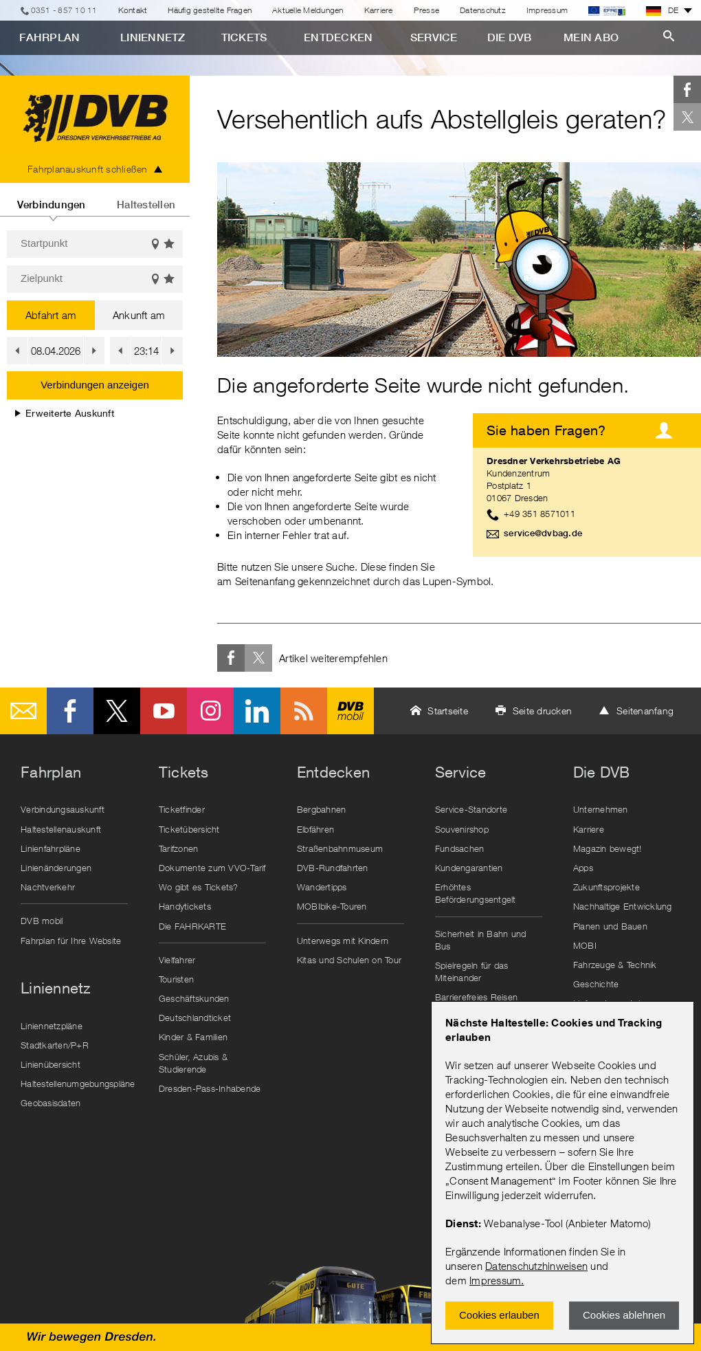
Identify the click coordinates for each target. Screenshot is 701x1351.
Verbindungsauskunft (62, 809)
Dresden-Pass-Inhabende (210, 1088)
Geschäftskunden (194, 998)
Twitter (687, 117)
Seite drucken (542, 710)
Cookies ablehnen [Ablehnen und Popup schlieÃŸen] (624, 1315)
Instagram (210, 711)
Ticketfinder (182, 809)
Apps (583, 867)
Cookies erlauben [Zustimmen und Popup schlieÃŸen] (499, 1315)
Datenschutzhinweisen (536, 1266)
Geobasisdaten (50, 1102)
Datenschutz (483, 10)
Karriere (378, 10)
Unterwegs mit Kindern (342, 940)
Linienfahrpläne (50, 848)
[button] (17, 350)
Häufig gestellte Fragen (210, 10)
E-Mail (23, 711)
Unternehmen (600, 809)
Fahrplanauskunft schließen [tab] (87, 169)
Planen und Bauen (610, 926)
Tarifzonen (179, 848)
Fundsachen (460, 848)
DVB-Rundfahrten (332, 867)
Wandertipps (322, 886)
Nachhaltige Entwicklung (622, 906)
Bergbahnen (321, 809)
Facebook (687, 89)
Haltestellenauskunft (61, 829)
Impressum (495, 1280)
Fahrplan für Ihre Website (71, 940)
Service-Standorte (471, 809)
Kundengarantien (469, 867)
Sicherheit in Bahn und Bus (480, 940)
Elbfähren (315, 829)
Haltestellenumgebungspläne (78, 1083)
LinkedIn (257, 711)
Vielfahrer (177, 959)
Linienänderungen (56, 867)
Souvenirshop (462, 829)
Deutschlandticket (195, 1017)
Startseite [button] (447, 710)
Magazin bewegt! (607, 848)
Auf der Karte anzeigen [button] (155, 245)
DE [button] (662, 10)
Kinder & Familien (193, 1036)
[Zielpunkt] (95, 279)
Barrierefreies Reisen (476, 996)
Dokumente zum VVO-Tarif (212, 867)
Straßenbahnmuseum (340, 848)
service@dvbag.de (543, 533)
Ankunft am (139, 315)
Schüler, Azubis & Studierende (193, 1063)
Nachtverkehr (48, 886)
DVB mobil (350, 711)
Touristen (176, 979)
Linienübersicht (50, 1064)
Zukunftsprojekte (606, 886)
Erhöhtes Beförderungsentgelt (475, 893)
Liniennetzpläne (51, 1025)
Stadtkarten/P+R (55, 1045)
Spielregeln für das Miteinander (472, 971)
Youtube (163, 711)
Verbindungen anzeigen (95, 385)
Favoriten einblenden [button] (170, 244)
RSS (303, 711)
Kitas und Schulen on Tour (349, 959)
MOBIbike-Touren (332, 906)
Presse (427, 10)
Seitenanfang (645, 710)
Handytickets (185, 906)
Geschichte (596, 983)
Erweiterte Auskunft (64, 413)
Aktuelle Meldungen (308, 10)
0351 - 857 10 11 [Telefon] (64, 10)
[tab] (51, 199)
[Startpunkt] (95, 244)
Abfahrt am (51, 315)
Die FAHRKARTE (192, 926)
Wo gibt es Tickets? (198, 886)
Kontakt (133, 10)
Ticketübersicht (189, 829)
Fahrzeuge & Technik (615, 964)
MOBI (585, 945)
